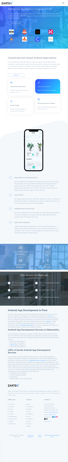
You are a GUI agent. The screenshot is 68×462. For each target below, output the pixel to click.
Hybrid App (13, 345)
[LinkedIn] (53, 417)
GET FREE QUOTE (16, 23)
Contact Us (16, 75)
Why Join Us (47, 421)
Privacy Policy (40, 436)
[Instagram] (57, 417)
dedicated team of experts (38, 360)
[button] (63, 3)
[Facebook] (55, 417)
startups (48, 321)
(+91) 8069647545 (53, 412)
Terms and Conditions (30, 436)
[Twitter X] (45, 419)
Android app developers (27, 325)
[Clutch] (47, 419)
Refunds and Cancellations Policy (52, 436)
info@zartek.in (52, 414)
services (50, 316)
